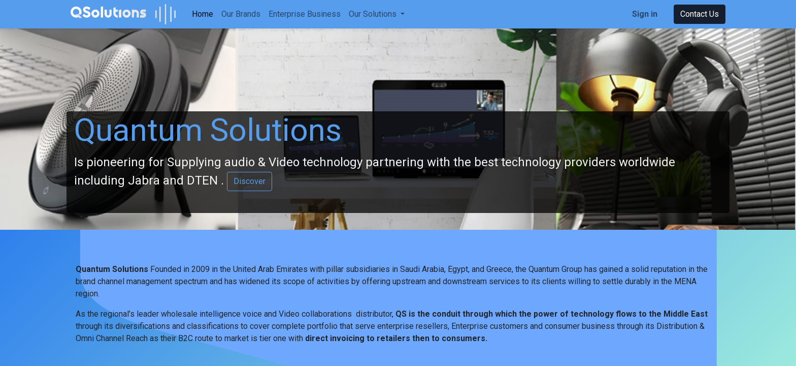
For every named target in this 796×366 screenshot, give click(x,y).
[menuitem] (202, 14)
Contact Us (699, 14)
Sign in (644, 14)
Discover (250, 181)
